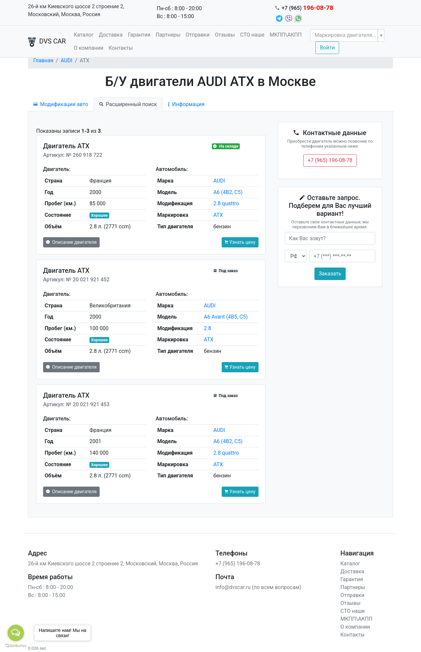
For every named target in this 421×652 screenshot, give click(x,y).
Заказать (330, 273)
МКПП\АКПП (286, 35)
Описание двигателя (71, 242)
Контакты (121, 48)
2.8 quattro (226, 203)
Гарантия (139, 35)
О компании (88, 48)
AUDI (66, 60)
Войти (327, 47)
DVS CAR (47, 42)
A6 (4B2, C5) (228, 192)
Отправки (198, 35)
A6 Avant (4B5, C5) (226, 317)
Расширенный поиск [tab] (128, 104)
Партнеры (168, 35)
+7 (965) (308, 8)
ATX (218, 215)
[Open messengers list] (16, 633)
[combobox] (347, 35)
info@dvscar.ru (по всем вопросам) (258, 587)
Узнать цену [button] (240, 242)
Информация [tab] (186, 104)
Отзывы (225, 35)
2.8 (207, 328)
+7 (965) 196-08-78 (330, 160)
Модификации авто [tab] (61, 104)
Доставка (110, 35)
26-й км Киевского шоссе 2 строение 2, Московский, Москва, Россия (76, 10)
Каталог (83, 35)
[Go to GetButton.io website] (15, 645)
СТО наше (252, 35)
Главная (43, 60)
